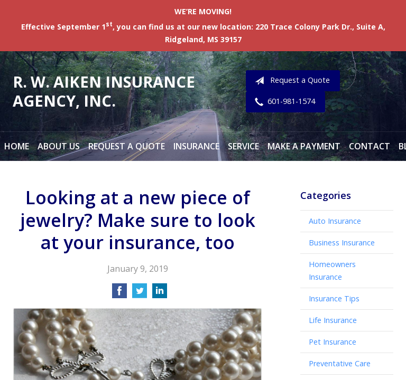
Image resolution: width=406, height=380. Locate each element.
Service (243, 146)
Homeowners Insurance (332, 270)
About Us (59, 146)
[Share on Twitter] (139, 294)
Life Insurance (333, 320)
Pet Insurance (332, 342)
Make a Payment (303, 146)
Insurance (196, 146)
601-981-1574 (283, 102)
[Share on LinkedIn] (159, 294)
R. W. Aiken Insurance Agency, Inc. (104, 91)
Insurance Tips (334, 298)
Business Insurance (342, 243)
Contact (369, 146)
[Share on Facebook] (119, 294)
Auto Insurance (335, 221)
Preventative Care (340, 363)
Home (16, 146)
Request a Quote (290, 80)
